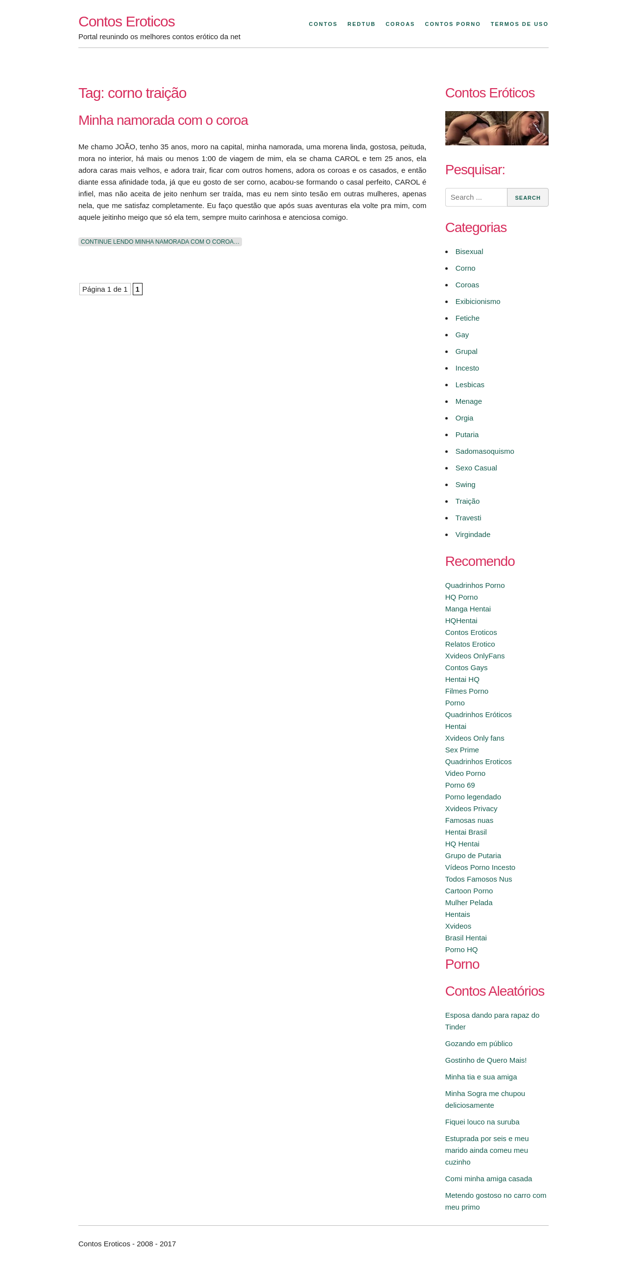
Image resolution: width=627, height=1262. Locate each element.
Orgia (465, 418)
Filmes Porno (466, 691)
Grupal (467, 351)
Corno (466, 268)
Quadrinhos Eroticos (478, 761)
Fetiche (468, 318)
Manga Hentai (468, 609)
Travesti (469, 518)
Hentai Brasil (466, 832)
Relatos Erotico (470, 644)
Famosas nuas (469, 820)
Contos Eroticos (126, 21)
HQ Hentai (462, 844)
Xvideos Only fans (475, 738)
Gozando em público (479, 1043)
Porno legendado (473, 797)
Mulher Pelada (469, 902)
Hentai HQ (462, 679)
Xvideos (458, 926)
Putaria (467, 434)
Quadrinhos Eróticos (478, 714)
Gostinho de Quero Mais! (486, 1060)
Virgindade (473, 534)
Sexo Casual (476, 468)
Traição (468, 501)
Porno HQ (461, 949)
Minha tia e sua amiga (481, 1077)
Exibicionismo (478, 301)
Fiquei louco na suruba (482, 1122)
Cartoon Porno (469, 891)
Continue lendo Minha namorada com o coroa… (160, 241)
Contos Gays (466, 667)
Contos (323, 24)
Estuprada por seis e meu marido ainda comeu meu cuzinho (487, 1150)
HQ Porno (461, 597)
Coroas (400, 24)
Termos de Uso (520, 24)
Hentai (455, 726)
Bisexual (469, 251)
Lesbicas (470, 384)
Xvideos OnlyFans (475, 656)
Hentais (457, 914)
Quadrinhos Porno (475, 585)
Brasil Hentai (466, 938)
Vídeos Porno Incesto (480, 867)
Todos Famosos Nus (478, 879)
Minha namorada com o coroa (163, 120)
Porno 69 (460, 785)
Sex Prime (462, 750)
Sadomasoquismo (485, 451)
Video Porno (465, 773)
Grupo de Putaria (473, 855)
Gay (462, 334)
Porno (455, 703)
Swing (466, 484)
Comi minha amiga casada (488, 1178)
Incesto (467, 368)
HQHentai (461, 620)
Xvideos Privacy (471, 808)
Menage (469, 401)
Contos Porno (453, 24)
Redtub (361, 24)
